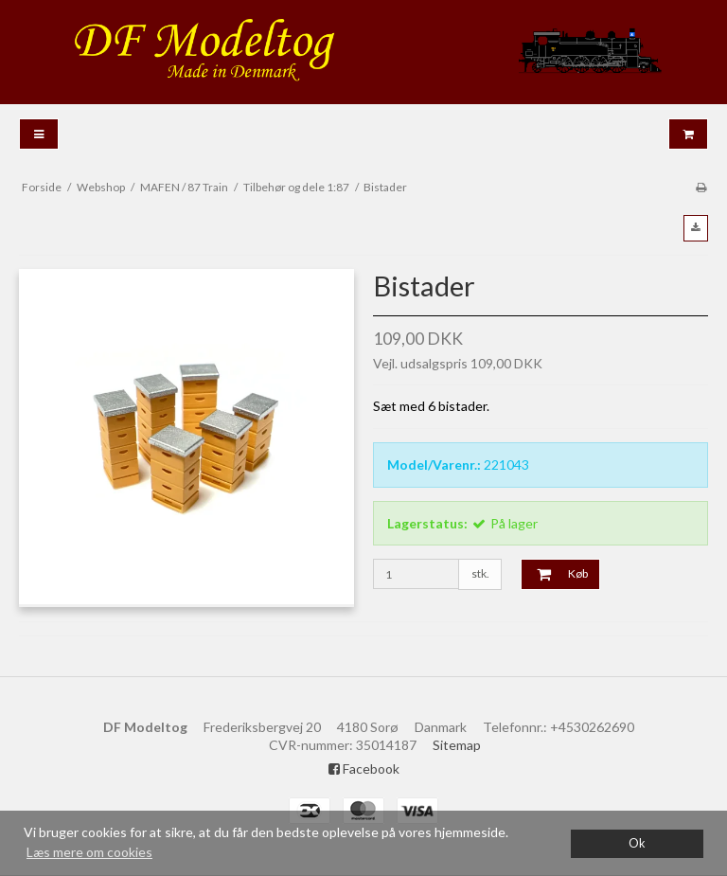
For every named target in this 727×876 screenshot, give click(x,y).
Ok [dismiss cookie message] (637, 843)
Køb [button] (555, 574)
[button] (695, 228)
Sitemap (457, 745)
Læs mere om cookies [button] (89, 852)
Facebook (363, 768)
